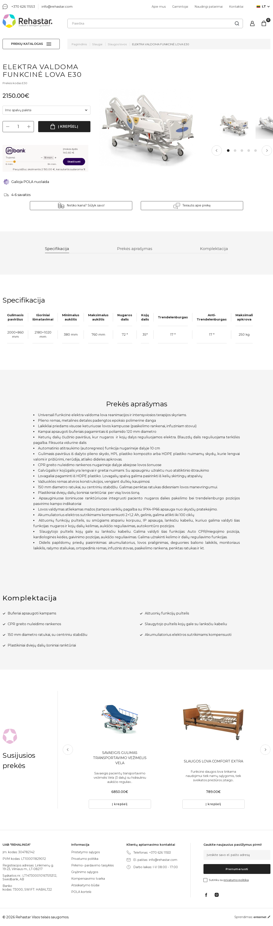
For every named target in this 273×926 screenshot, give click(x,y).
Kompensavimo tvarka (88, 879)
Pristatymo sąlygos (85, 852)
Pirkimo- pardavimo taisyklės (92, 865)
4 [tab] (248, 150)
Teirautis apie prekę (196, 205)
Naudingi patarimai (209, 7)
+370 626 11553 (23, 6)
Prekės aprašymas (134, 248)
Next (267, 150)
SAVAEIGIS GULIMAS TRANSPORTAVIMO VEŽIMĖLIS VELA (120, 758)
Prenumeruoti (237, 869)
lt (261, 6)
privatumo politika (236, 880)
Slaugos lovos (117, 44)
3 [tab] (242, 150)
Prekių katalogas (27, 44)
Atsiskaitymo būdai (85, 885)
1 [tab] (228, 150)
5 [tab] (255, 150)
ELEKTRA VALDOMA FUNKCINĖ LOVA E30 (160, 44)
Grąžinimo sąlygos (84, 872)
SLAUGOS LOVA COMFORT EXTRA (213, 761)
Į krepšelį (68, 126)
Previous (217, 150)
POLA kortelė (81, 892)
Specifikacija (57, 248)
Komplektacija (214, 248)
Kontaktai (236, 7)
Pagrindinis (79, 44)
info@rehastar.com (57, 6)
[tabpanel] (234, 125)
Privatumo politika (84, 859)
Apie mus (159, 7)
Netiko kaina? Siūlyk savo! (86, 205)
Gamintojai (180, 7)
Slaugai (97, 44)
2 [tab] (235, 150)
